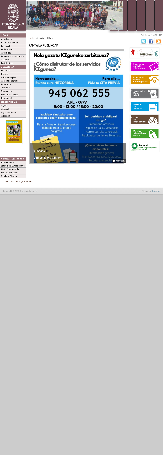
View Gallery (47, 158)
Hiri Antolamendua (9, 42)
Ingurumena (6, 91)
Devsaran (156, 191)
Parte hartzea (7, 63)
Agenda (4, 105)
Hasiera (32, 38)
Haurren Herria (7, 162)
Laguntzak (5, 46)
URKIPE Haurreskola (10, 169)
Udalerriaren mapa (9, 95)
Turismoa (5, 88)
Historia (4, 74)
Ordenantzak (7, 49)
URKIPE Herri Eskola (9, 172)
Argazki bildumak (9, 112)
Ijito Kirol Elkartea (9, 176)
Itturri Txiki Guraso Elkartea (13, 166)
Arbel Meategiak (8, 77)
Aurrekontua (6, 39)
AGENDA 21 (6, 60)
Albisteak (5, 109)
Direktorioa (6, 84)
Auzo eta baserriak (9, 81)
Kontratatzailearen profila (12, 56)
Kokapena (5, 70)
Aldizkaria (5, 116)
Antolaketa (6, 53)
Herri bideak (6, 98)
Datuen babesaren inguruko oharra (17, 181)
